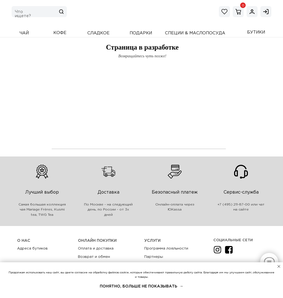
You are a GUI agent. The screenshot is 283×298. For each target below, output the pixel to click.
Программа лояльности (166, 248)
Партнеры (153, 256)
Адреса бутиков (32, 248)
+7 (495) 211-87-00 (234, 204)
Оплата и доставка (96, 248)
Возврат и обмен (94, 256)
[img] (252, 11)
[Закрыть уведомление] (279, 266)
